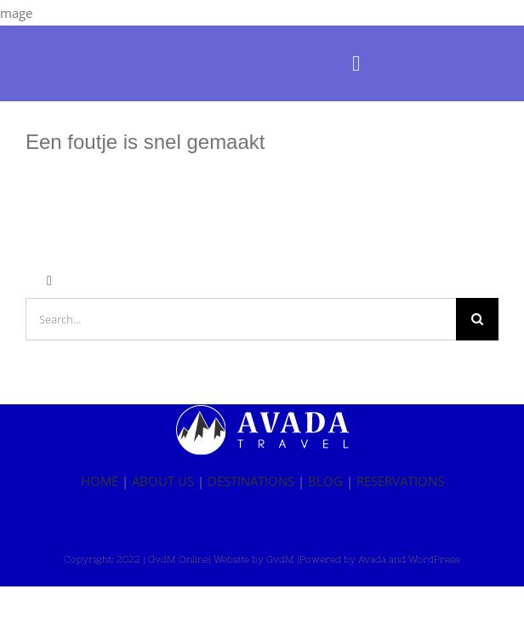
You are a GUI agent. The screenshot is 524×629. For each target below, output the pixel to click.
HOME (99, 480)
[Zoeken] (477, 319)
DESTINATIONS (251, 480)
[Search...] (241, 319)
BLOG (325, 480)
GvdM (280, 559)
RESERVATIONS (400, 480)
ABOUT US (163, 480)
